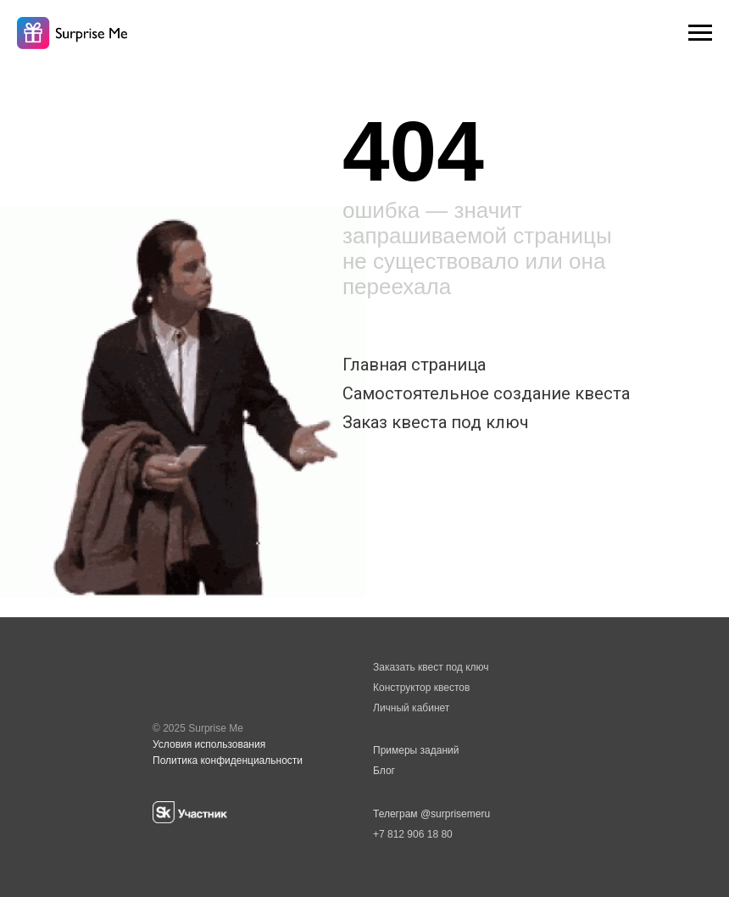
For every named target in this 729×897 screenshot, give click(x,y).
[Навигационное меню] (700, 33)
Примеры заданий (416, 750)
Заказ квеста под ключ (435, 422)
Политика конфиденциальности (228, 760)
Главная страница (414, 364)
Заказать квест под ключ (431, 667)
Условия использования (209, 744)
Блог (384, 771)
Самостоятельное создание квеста (486, 393)
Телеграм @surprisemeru (431, 814)
